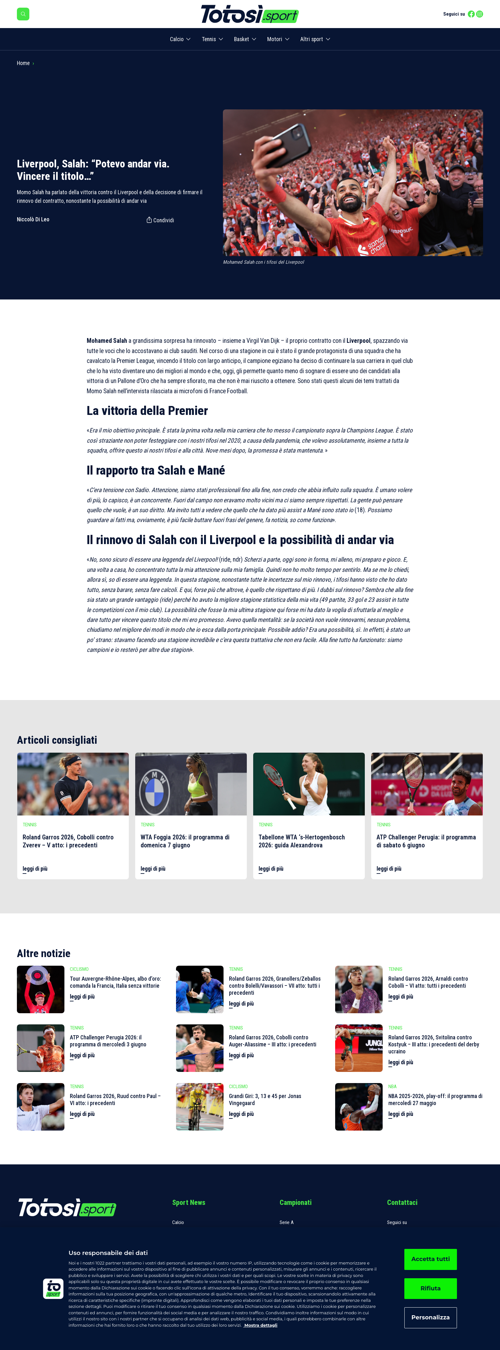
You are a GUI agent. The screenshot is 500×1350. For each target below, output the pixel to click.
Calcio (177, 39)
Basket (241, 39)
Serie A (287, 1222)
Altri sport (311, 39)
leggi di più (35, 869)
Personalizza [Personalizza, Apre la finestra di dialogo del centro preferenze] (430, 1317)
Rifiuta (431, 1288)
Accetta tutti (430, 1259)
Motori (274, 39)
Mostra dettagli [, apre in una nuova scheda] (260, 1325)
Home (23, 63)
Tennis (209, 39)
